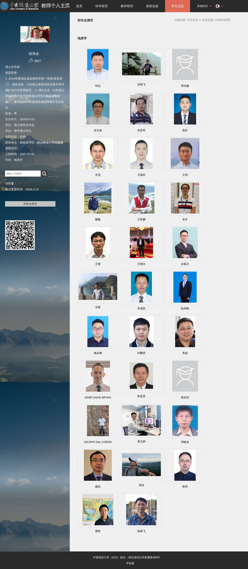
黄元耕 (141, 441)
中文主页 (192, 19)
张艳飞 (141, 84)
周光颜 (185, 85)
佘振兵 (185, 263)
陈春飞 (141, 531)
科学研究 (101, 6)
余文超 (98, 130)
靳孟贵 (141, 396)
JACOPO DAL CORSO (98, 442)
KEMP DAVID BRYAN (98, 397)
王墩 (98, 263)
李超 (185, 352)
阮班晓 (185, 308)
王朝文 (141, 263)
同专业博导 (30, 203)
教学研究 (127, 6)
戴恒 (98, 486)
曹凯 (98, 531)
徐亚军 (141, 130)
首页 (79, 6)
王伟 (185, 174)
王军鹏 (141, 219)
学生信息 (177, 6)
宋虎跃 (141, 308)
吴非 (185, 219)
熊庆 (185, 130)
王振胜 (141, 174)
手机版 (130, 563)
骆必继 (98, 352)
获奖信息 (152, 6)
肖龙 (98, 174)
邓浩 (141, 485)
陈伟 (185, 486)
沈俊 (98, 307)
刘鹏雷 (141, 352)
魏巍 (98, 219)
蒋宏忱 (185, 397)
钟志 (98, 85)
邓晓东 (185, 442)
